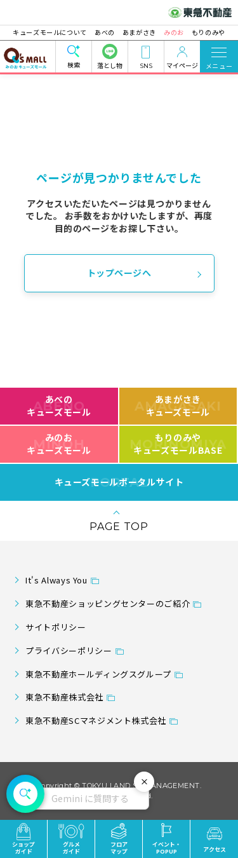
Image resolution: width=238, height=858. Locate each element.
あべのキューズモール (59, 405)
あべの (105, 32)
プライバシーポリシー (68, 650)
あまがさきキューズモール (178, 405)
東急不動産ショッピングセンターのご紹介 (107, 603)
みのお (174, 32)
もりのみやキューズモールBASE (178, 443)
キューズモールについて (50, 32)
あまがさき (139, 32)
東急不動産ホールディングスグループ (98, 674)
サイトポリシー (55, 627)
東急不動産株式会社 (64, 697)
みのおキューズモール (59, 443)
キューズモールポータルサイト (119, 482)
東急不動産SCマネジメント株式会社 (95, 720)
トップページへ (119, 272)
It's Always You (56, 580)
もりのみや (208, 32)
